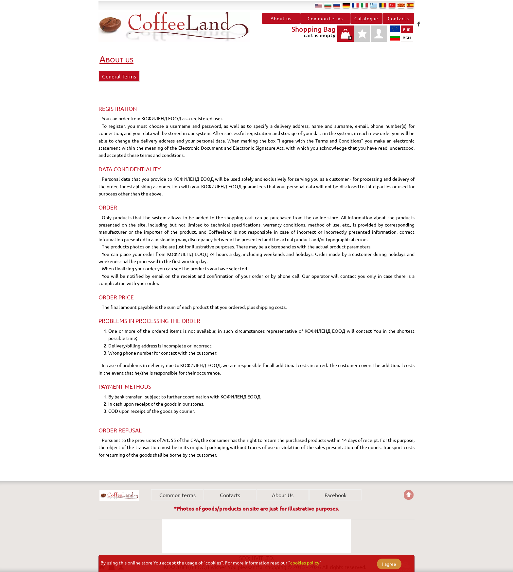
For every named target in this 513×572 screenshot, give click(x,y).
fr (355, 5)
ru (337, 5)
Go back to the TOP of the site (409, 495)
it (364, 5)
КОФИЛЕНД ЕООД (119, 495)
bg (328, 5)
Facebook (418, 24)
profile (379, 33)
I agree (389, 564)
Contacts (398, 18)
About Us (282, 495)
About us (281, 18)
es (410, 5)
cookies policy (304, 562)
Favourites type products (362, 37)
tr (392, 5)
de (346, 5)
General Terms (119, 76)
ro (383, 5)
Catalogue (366, 18)
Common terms (325, 18)
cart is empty (345, 37)
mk (401, 5)
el (374, 5)
